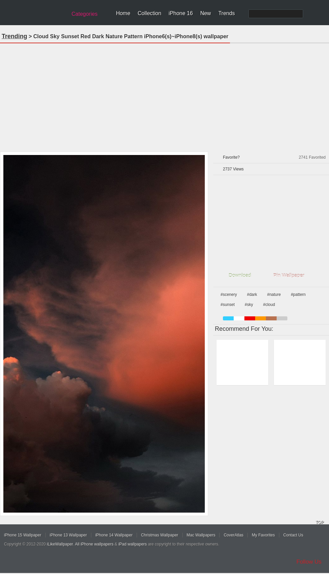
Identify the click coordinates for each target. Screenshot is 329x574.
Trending (14, 36)
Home (123, 13)
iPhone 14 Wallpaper (114, 535)
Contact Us (293, 535)
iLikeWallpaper (60, 544)
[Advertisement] (164, 95)
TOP (320, 522)
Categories (84, 14)
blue (228, 318)
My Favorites (263, 535)
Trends (226, 13)
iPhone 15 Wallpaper (22, 535)
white (239, 318)
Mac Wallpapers (201, 535)
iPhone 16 (181, 13)
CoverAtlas (233, 535)
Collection (149, 13)
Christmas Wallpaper (159, 535)
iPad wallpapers (133, 544)
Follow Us (309, 562)
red (249, 318)
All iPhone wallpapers (94, 544)
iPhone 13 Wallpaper (68, 535)
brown (271, 318)
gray (282, 318)
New (205, 13)
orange (260, 318)
